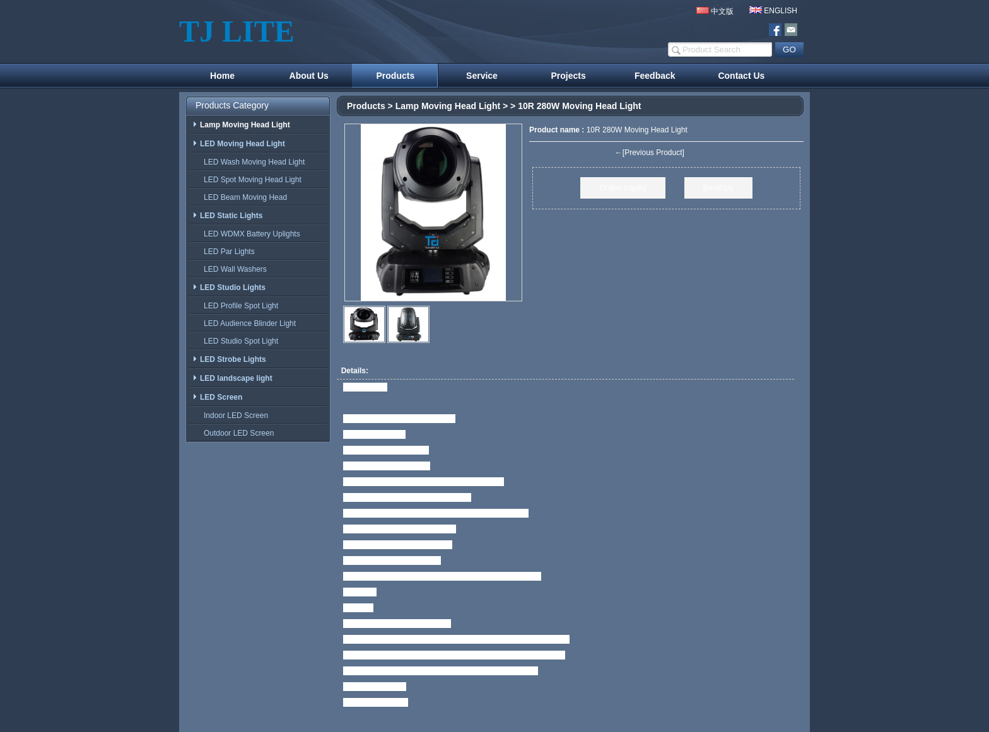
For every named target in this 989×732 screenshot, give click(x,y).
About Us (309, 76)
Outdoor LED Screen (236, 433)
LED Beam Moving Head (243, 197)
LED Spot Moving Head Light (250, 179)
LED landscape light (232, 378)
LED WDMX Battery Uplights (249, 233)
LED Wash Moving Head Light (252, 162)
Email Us (718, 187)
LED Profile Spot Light (238, 305)
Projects (568, 76)
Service (482, 76)
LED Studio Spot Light (238, 341)
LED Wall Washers (233, 269)
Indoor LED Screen (233, 415)
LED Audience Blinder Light (247, 323)
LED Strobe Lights (229, 359)
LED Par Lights (227, 251)
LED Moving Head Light (238, 143)
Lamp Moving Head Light (447, 106)
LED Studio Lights (229, 287)
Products (396, 76)
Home (222, 76)
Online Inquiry (622, 187)
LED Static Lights (227, 215)
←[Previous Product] (649, 152)
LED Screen (217, 397)
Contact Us (741, 76)
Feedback (655, 76)
